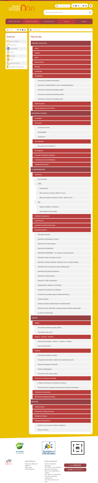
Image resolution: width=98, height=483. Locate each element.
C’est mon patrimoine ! (44, 341)
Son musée (38, 118)
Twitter (76, 6)
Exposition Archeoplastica (45, 243)
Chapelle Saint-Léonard (42, 159)
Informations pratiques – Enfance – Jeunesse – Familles (55, 336)
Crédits (63, 481)
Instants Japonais (43, 294)
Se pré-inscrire (39, 216)
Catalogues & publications (42, 416)
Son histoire (38, 113)
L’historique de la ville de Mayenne (45, 155)
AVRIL (39, 179)
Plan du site (37, 25)
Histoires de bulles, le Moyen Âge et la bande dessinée (54, 299)
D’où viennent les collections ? (47, 141)
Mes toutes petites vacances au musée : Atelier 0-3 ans (56, 193)
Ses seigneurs (39, 146)
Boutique (83, 19)
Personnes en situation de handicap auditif (50, 85)
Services (37, 62)
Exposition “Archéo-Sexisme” (46, 271)
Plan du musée (39, 57)
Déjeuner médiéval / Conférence (49, 202)
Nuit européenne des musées (48, 206)
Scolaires (37, 346)
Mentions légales (37, 481)
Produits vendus (39, 402)
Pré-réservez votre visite (45, 327)
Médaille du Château (41, 411)
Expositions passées (41, 225)
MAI (39, 197)
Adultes (37, 318)
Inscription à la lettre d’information (45, 220)
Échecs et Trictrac (43, 425)
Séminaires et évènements (43, 387)
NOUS (75, 460)
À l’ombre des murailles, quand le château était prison (54, 289)
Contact (56, 481)
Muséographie (42, 127)
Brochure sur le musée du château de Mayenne (52, 420)
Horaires (37, 48)
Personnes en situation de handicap (48, 76)
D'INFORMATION (75, 465)
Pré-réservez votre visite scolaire (47, 369)
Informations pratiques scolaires (47, 350)
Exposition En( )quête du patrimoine (48, 266)
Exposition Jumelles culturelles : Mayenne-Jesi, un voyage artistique (58, 257)
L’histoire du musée (43, 123)
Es (86, 6)
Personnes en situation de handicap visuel (50, 94)
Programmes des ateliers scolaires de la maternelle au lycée (56, 355)
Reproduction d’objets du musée (44, 406)
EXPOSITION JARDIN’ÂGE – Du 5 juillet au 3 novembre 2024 (55, 248)
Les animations (42, 174)
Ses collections (39, 136)
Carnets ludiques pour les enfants (45, 103)
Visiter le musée (39, 99)
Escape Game (44, 183)
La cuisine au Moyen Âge (45, 308)
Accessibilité (38, 71)
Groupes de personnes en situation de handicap (52, 378)
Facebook (74, 6)
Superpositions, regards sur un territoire (49, 280)
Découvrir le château (32, 19)
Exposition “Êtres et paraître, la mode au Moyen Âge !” (54, 262)
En (83, 6)
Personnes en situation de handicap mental (51, 89)
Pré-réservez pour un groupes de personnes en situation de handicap (58, 383)
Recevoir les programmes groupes (45, 392)
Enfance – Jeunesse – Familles (44, 332)
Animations (38, 170)
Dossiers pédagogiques (45, 364)
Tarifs (36, 53)
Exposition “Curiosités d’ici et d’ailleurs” (49, 285)
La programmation (49, 19)
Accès (36, 43)
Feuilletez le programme (42, 211)
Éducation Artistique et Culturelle (47, 359)
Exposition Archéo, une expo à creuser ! (49, 253)
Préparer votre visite (14, 19)
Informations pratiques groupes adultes (49, 323)
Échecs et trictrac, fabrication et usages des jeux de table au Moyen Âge (59, 303)
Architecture (41, 132)
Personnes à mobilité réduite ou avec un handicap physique (55, 80)
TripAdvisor (78, 6)
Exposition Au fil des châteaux (47, 239)
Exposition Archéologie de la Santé (48, 234)
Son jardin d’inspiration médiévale (45, 150)
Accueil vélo (38, 66)
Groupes (66, 19)
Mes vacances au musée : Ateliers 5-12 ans (52, 188)
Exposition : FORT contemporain (47, 276)
